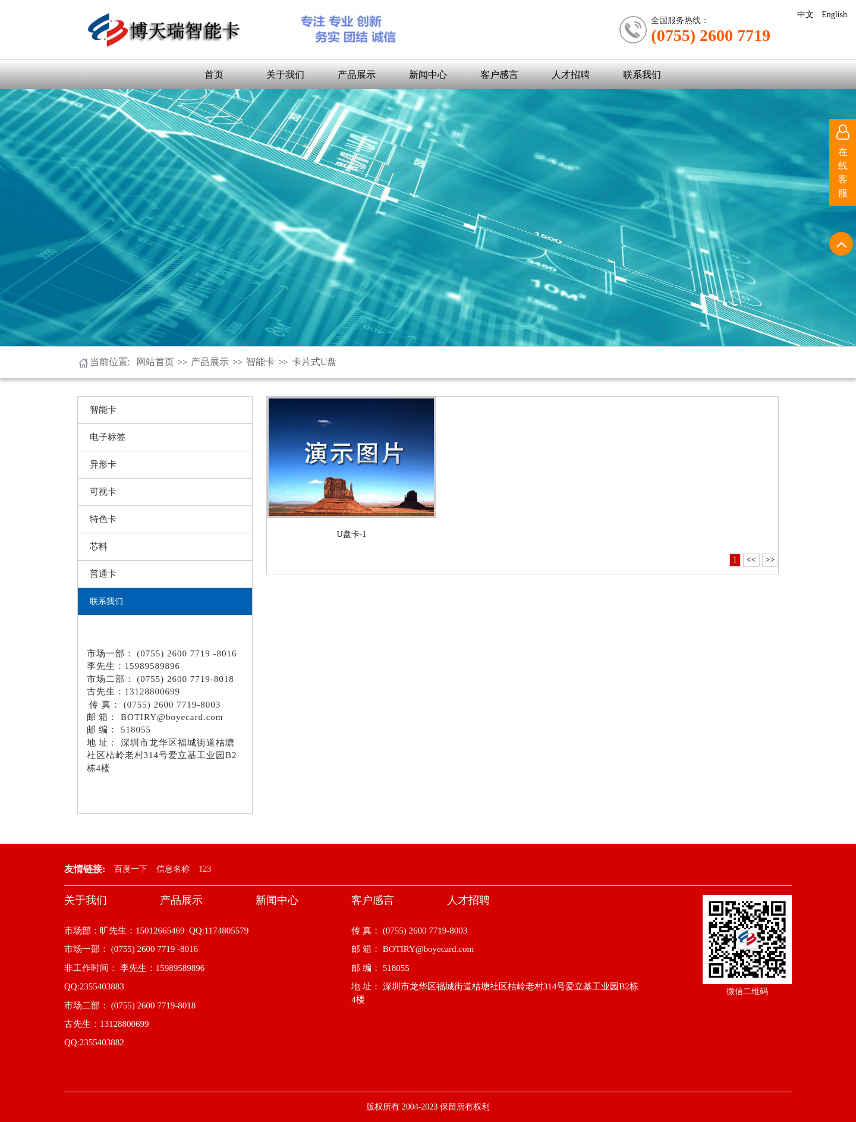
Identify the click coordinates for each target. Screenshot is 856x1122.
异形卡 (103, 464)
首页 (214, 75)
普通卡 (103, 574)
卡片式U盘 (314, 362)
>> (770, 559)
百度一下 (130, 869)
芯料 (99, 546)
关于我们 (285, 75)
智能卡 (260, 362)
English (834, 14)
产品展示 (357, 75)
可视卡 (103, 491)
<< (751, 559)
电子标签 (107, 437)
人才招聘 (571, 75)
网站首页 (155, 362)
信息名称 (173, 869)
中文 (805, 14)
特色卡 (103, 519)
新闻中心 (428, 75)
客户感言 (499, 75)
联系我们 (642, 75)
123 (205, 869)
